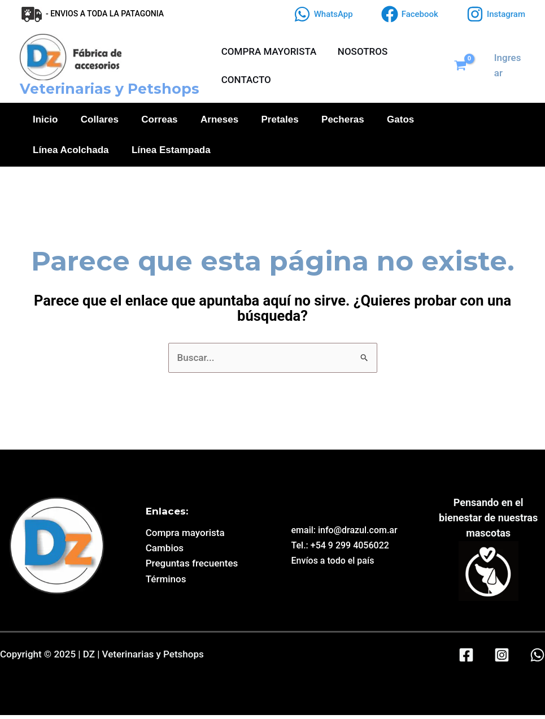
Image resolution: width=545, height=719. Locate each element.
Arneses (220, 120)
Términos (166, 583)
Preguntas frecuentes (192, 567)
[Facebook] (409, 14)
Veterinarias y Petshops (109, 88)
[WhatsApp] (323, 14)
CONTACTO (245, 79)
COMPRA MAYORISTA (268, 51)
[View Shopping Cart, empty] (465, 65)
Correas (160, 120)
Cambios (165, 551)
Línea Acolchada (70, 152)
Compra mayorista (185, 536)
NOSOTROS (360, 51)
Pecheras (344, 120)
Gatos (402, 120)
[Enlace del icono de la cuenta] (509, 65)
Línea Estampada (171, 152)
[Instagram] (495, 14)
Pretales (281, 120)
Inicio (45, 120)
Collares (100, 120)
